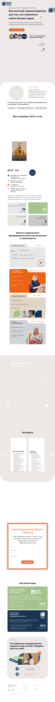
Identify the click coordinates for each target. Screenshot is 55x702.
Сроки (24, 691)
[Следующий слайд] (52, 456)
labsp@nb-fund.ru (30, 676)
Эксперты (36, 687)
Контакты (36, 691)
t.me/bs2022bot (29, 671)
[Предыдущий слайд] (2, 456)
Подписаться (27, 564)
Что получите (26, 689)
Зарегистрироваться (18, 29)
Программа (25, 692)
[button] (16, 93)
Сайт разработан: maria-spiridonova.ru (15, 695)
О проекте (25, 687)
